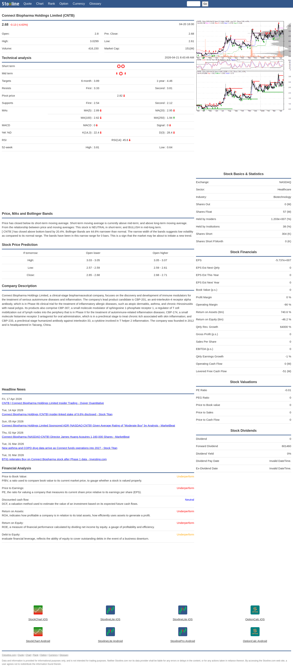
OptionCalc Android (255, 641)
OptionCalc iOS (255, 619)
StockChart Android (38, 641)
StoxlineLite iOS (110, 619)
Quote (28, 3)
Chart (40, 3)
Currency (79, 3)
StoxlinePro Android (182, 641)
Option (63, 3)
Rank (51, 3)
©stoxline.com (9, 655)
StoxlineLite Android (110, 641)
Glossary (95, 3)
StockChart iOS (38, 619)
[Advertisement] (98, 180)
